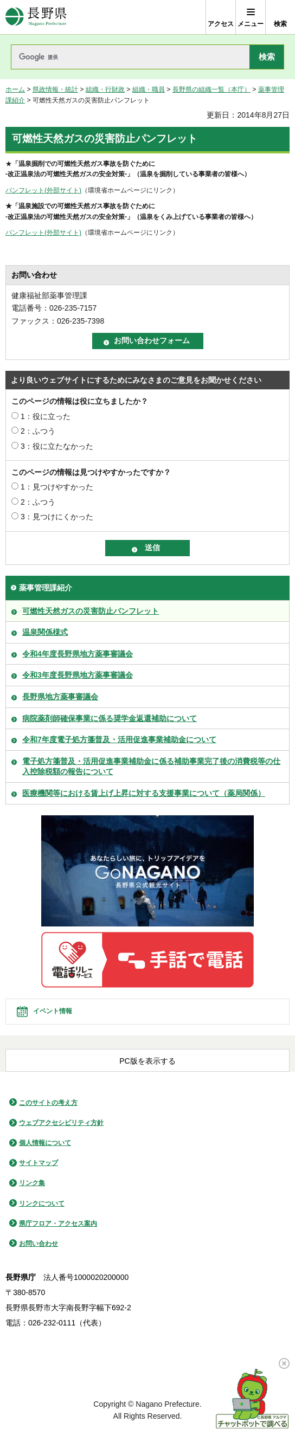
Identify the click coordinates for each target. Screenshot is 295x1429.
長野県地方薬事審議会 (60, 696)
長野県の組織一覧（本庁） (211, 89)
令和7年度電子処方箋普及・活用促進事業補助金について (119, 739)
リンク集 (32, 1183)
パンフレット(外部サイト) (43, 190)
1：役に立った (45, 416)
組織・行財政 (105, 89)
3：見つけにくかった (57, 516)
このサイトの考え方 (48, 1102)
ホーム (15, 89)
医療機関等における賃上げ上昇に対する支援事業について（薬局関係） (143, 793)
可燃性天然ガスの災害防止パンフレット (90, 611)
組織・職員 (148, 89)
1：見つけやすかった (57, 486)
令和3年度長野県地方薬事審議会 (77, 675)
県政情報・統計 (55, 89)
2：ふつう (38, 431)
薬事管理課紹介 (45, 587)
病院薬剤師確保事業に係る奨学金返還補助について (109, 718)
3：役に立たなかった (57, 446)
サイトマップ (38, 1163)
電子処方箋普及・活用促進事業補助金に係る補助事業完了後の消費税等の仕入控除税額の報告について (151, 766)
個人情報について (45, 1143)
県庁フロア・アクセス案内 (58, 1223)
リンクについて (42, 1203)
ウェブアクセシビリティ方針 (61, 1123)
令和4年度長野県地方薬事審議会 (77, 653)
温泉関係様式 (45, 632)
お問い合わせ (38, 1243)
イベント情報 (52, 1011)
